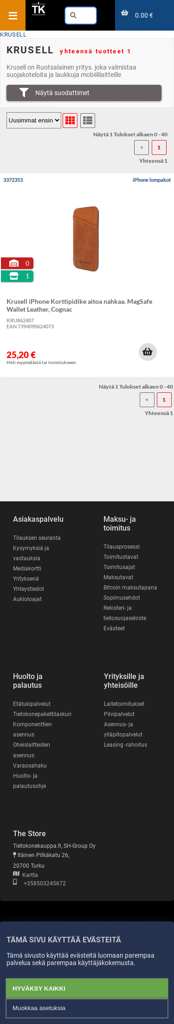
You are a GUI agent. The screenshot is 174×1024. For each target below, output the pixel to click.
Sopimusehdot (121, 598)
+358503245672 (39, 883)
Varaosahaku (30, 765)
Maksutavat (118, 577)
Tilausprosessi (121, 547)
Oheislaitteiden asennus (31, 750)
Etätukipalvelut (32, 704)
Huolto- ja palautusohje (29, 781)
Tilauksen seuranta (37, 538)
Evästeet (114, 628)
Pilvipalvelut (119, 714)
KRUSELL (13, 34)
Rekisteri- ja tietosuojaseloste (124, 613)
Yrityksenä (26, 579)
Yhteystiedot (28, 589)
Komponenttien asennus (32, 729)
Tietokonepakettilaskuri (42, 714)
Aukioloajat (27, 599)
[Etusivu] (38, 13)
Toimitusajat (119, 567)
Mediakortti (27, 568)
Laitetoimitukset (124, 704)
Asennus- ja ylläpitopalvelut (123, 729)
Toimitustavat (120, 557)
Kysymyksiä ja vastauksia (31, 553)
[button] (147, 352)
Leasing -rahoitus (125, 745)
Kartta (25, 875)
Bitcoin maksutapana (130, 587)
